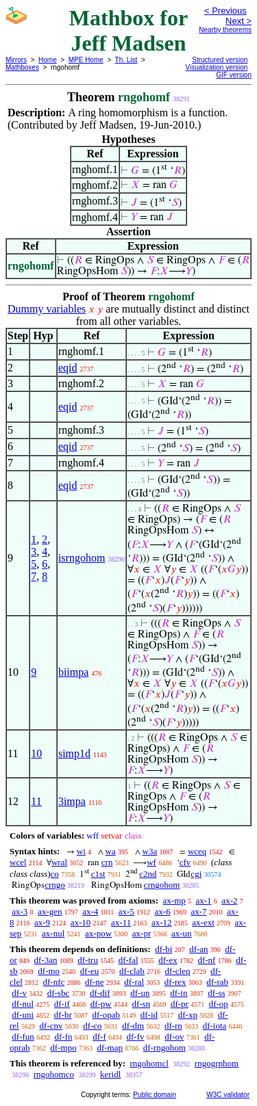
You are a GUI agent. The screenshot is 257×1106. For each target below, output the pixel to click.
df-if (62, 1004)
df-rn (173, 1026)
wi (81, 851)
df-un (139, 993)
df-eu (89, 971)
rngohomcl (149, 1063)
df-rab (217, 982)
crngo (55, 885)
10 (36, 753)
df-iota (215, 1026)
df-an (198, 949)
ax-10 (81, 922)
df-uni (23, 1015)
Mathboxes (22, 67)
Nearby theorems (225, 30)
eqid (67, 367)
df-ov (174, 1036)
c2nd (147, 874)
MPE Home (86, 60)
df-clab (132, 971)
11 (36, 801)
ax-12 (161, 922)
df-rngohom (164, 1047)
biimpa (73, 672)
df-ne (94, 982)
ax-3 (19, 911)
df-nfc (54, 982)
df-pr (179, 1004)
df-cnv (50, 1026)
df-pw (101, 1004)
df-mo (49, 971)
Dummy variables (47, 309)
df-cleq (178, 971)
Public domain (154, 1094)
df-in (178, 993)
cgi (196, 874)
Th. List (126, 60)
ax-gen (50, 911)
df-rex (175, 982)
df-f (99, 1036)
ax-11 (121, 922)
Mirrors (16, 60)
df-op (218, 1004)
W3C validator (227, 1094)
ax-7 (198, 911)
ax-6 (163, 911)
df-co (92, 1026)
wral (59, 862)
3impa (72, 801)
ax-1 (204, 900)
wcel (18, 862)
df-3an (46, 960)
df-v (19, 993)
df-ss (216, 993)
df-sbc (58, 993)
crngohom (162, 885)
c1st (98, 874)
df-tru (87, 960)
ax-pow (98, 933)
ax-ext (203, 922)
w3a (150, 851)
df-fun (23, 1036)
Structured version (219, 60)
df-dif (100, 993)
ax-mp (174, 900)
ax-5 (126, 911)
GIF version (234, 75)
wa (111, 851)
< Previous (225, 10)
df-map (110, 1047)
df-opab (106, 1015)
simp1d (74, 753)
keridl (110, 1074)
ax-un (181, 933)
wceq (197, 851)
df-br (63, 1015)
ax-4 (90, 911)
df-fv (136, 1036)
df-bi (163, 949)
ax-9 (42, 922)
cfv (185, 862)
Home (47, 60)
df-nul (23, 1004)
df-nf (206, 960)
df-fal (128, 960)
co (55, 874)
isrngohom (81, 558)
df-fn (64, 1036)
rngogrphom (216, 1063)
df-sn (141, 1004)
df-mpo (63, 1047)
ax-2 (229, 900)
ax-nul (53, 933)
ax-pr (141, 933)
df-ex (167, 960)
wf (151, 862)
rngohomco (54, 1074)
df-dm (133, 1026)
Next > (238, 21)
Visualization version (216, 67)
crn (107, 862)
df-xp (187, 1015)
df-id (149, 1015)
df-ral (134, 982)
